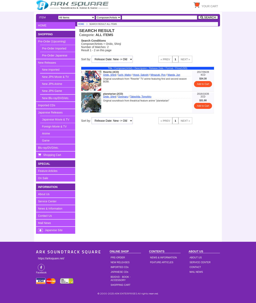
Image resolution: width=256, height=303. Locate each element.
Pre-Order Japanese (54, 55)
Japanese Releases (50, 112)
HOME (73, 5)
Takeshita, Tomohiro (140, 96)
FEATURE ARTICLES (161, 262)
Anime (46, 133)
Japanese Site (54, 230)
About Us (44, 194)
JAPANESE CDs (119, 272)
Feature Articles (47, 171)
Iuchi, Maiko (124, 74)
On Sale (43, 178)
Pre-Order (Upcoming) (52, 41)
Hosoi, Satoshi (140, 74)
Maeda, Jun (174, 74)
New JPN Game (52, 90)
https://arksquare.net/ (51, 258)
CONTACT (195, 267)
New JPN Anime (52, 83)
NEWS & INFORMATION (163, 257)
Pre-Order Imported (54, 48)
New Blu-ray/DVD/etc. (55, 98)
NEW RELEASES (120, 262)
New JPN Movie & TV (55, 76)
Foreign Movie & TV (54, 126)
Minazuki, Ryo (157, 74)
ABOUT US (196, 257)
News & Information (50, 208)
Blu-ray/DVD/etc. (48, 147)
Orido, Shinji (109, 74)
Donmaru (123, 96)
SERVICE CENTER (200, 262)
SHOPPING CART (120, 285)
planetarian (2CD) (113, 93)
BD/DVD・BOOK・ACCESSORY (121, 279)
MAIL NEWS (196, 272)
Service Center (47, 201)
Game (46, 140)
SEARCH (210, 17)
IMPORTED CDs (120, 267)
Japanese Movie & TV (55, 119)
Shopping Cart (52, 155)
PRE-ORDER (118, 257)
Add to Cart (203, 84)
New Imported (50, 69)
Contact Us (45, 215)
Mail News (44, 223)
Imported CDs (46, 105)
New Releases (47, 62)
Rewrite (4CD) (111, 72)
